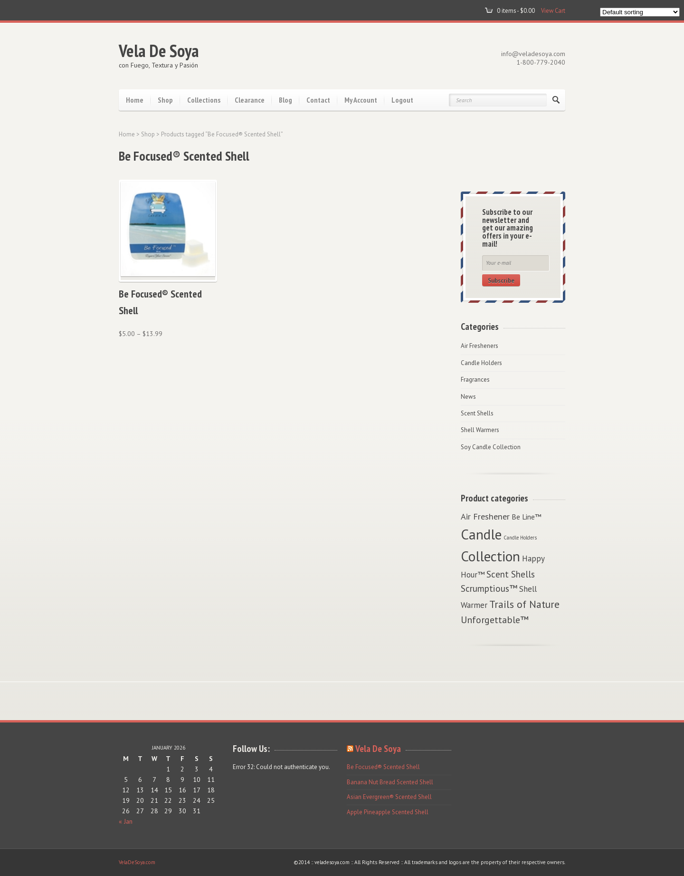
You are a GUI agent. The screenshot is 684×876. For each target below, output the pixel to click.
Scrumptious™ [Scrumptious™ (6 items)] (489, 588)
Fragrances (475, 379)
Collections (203, 100)
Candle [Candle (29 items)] (481, 534)
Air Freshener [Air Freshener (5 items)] (485, 516)
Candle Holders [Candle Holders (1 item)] (520, 537)
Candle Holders (481, 363)
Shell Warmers (480, 430)
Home (134, 100)
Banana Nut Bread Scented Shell (390, 782)
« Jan (126, 821)
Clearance (250, 100)
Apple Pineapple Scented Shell (387, 812)
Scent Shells (477, 413)
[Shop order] (640, 12)
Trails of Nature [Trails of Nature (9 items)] (524, 604)
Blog (285, 100)
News (468, 397)
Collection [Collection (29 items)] (490, 556)
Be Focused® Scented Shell (383, 767)
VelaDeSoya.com (137, 862)
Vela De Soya (159, 50)
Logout (402, 100)
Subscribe (501, 280)
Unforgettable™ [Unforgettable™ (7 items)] (495, 619)
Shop (165, 100)
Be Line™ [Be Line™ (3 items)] (527, 516)
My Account (360, 100)
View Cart (553, 10)
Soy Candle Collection (491, 447)
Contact (318, 100)
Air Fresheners (479, 346)
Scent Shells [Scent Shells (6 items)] (510, 574)
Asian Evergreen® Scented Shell (389, 797)
